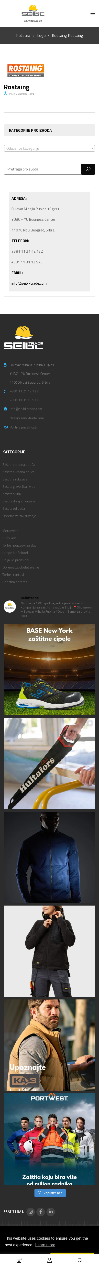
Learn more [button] (45, 1245)
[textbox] (49, 148)
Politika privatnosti (23, 427)
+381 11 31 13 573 (24, 399)
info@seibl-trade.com (29, 283)
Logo (41, 35)
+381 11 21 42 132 (24, 391)
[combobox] (49, 148)
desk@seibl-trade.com (27, 417)
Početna (23, 35)
